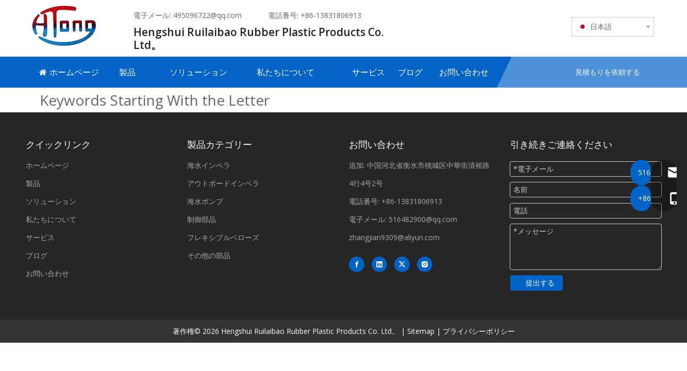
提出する (540, 283)
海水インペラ (208, 165)
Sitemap (420, 331)
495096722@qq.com (207, 15)
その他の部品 (208, 255)
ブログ (36, 255)
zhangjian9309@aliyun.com (394, 237)
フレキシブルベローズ (223, 237)
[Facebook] (356, 264)
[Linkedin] (379, 264)
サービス (40, 237)
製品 (33, 183)
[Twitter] (402, 264)
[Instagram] (424, 264)
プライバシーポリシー (479, 331)
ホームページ (47, 165)
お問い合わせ (47, 273)
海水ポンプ (205, 201)
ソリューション (51, 201)
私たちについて (51, 219)
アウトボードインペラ (223, 183)
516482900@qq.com (423, 219)
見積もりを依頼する (607, 72)
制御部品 (201, 219)
